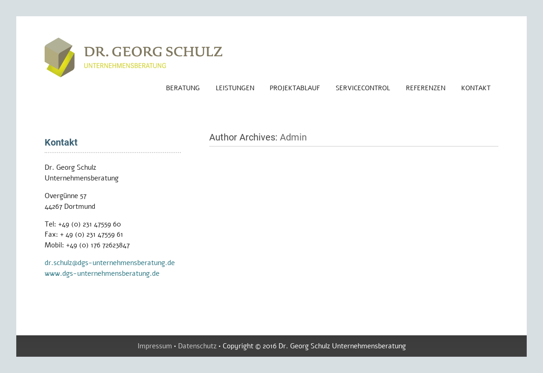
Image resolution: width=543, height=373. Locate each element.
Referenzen (425, 88)
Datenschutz (197, 346)
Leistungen (235, 88)
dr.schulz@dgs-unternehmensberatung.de (110, 262)
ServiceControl (363, 88)
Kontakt (475, 88)
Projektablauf (295, 88)
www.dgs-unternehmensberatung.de (102, 273)
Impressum (155, 346)
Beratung (183, 88)
